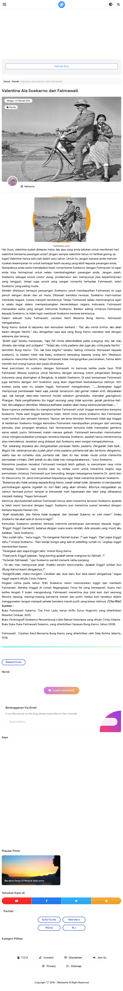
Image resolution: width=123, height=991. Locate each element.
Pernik (12, 107)
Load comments (64, 690)
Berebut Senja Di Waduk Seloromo (24, 880)
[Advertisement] (61, 34)
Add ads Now (61, 66)
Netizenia (62, 982)
